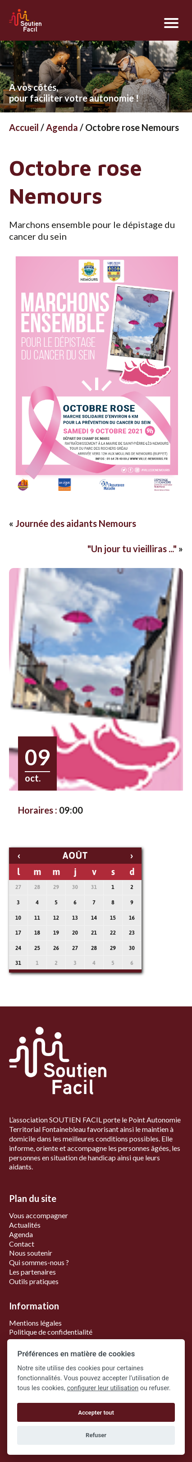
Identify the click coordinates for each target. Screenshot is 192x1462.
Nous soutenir (30, 1252)
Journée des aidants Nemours (75, 523)
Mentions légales (35, 1322)
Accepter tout (96, 1412)
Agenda (62, 127)
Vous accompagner (38, 1215)
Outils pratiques (34, 1281)
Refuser (96, 1435)
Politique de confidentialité (50, 1331)
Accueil (24, 127)
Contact (21, 1243)
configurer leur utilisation (102, 1388)
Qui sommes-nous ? (39, 1262)
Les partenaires (32, 1271)
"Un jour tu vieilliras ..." (132, 548)
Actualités (25, 1224)
